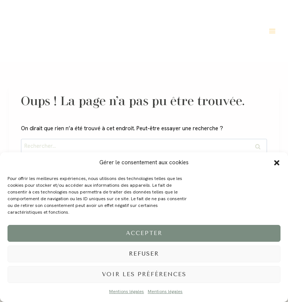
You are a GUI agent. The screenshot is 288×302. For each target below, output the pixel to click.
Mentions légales (126, 292)
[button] (276, 163)
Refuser (144, 253)
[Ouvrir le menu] (272, 31)
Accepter (144, 233)
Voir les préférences (144, 274)
